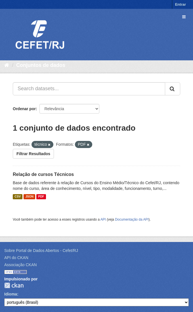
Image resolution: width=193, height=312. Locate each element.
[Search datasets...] (89, 88)
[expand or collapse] (184, 16)
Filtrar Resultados (33, 153)
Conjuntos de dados (40, 65)
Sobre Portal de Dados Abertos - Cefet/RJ (41, 250)
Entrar (180, 4)
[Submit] (172, 88)
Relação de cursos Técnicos (43, 174)
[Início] (6, 65)
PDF (41, 196)
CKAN (14, 285)
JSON (29, 196)
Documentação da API (131, 219)
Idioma (10, 294)
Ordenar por (24, 108)
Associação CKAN (20, 264)
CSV (17, 196)
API (103, 219)
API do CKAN (16, 257)
